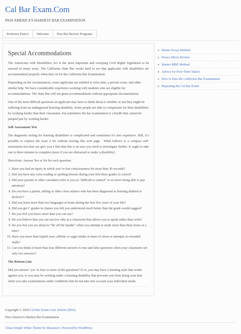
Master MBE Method (175, 64)
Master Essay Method (176, 50)
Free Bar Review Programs (75, 34)
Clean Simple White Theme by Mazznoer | (33, 328)
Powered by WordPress (77, 328)
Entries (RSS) (66, 310)
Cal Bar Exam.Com (37, 9)
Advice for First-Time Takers (181, 71)
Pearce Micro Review (176, 57)
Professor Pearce (18, 34)
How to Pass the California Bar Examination (191, 79)
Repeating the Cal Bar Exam (180, 86)
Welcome (43, 34)
